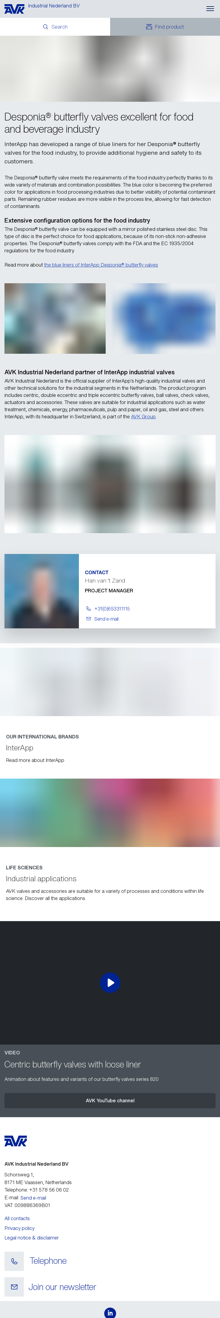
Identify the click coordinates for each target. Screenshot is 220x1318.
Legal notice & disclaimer (31, 1237)
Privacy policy (19, 1228)
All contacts (17, 1218)
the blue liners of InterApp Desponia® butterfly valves (101, 264)
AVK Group (143, 416)
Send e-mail (33, 1197)
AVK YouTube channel (110, 1100)
